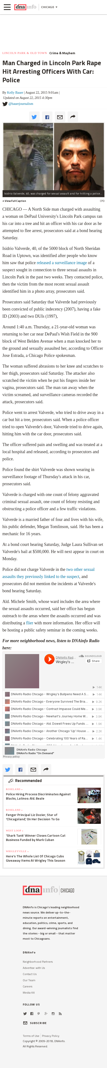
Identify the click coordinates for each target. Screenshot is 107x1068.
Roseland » (14, 789)
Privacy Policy (50, 1036)
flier (29, 623)
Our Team (29, 980)
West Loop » (14, 830)
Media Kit (29, 992)
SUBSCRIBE (35, 1023)
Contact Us (30, 974)
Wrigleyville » (17, 851)
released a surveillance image (62, 262)
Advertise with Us (34, 968)
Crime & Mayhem (62, 53)
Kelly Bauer (15, 92)
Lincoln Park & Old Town (24, 53)
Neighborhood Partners (38, 961)
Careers (28, 986)
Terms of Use (31, 1036)
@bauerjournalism (21, 104)
